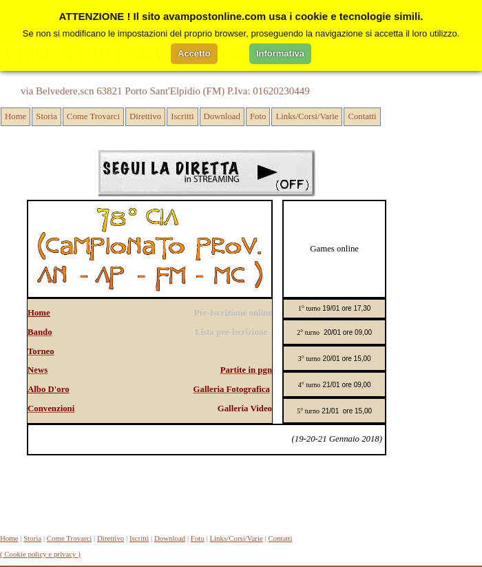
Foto (258, 116)
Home (15, 116)
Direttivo (145, 116)
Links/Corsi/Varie (306, 116)
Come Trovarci (93, 116)
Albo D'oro (49, 389)
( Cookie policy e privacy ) (40, 554)
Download (222, 116)
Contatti (362, 116)
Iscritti (182, 116)
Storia (46, 116)
